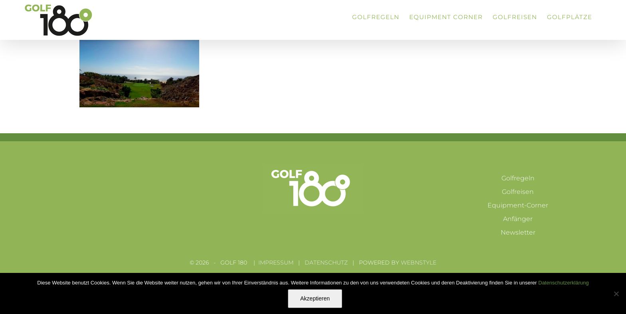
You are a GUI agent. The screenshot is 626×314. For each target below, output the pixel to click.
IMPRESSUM (275, 262)
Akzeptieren (315, 298)
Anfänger (518, 219)
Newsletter (518, 232)
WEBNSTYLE (418, 262)
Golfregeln (518, 178)
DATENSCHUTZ (326, 262)
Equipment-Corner (517, 205)
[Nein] (616, 294)
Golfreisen (518, 192)
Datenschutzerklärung (563, 283)
